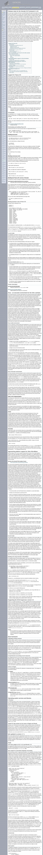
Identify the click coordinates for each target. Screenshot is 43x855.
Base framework (12, 62)
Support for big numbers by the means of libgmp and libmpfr (20, 67)
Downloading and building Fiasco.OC (16, 45)
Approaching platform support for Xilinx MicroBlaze (19, 58)
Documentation (4, 10)
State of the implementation (15, 55)
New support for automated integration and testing (18, 71)
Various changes (12, 65)
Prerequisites (11, 44)
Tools (10, 69)
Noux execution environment (14, 54)
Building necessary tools (14, 47)
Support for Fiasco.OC (13, 43)
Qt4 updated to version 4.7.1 (14, 68)
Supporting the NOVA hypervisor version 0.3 (17, 61)
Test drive (12, 57)
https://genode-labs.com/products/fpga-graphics (19, 457)
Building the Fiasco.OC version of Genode (17, 48)
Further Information (12, 51)
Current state (11, 50)
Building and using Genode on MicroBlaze (17, 60)
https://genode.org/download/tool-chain (15, 123)
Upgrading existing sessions (14, 63)
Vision (11, 56)
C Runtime (11, 66)
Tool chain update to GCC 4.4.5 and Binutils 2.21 (18, 70)
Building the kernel (13, 46)
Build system (11, 72)
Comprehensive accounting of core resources (17, 64)
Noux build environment (13, 53)
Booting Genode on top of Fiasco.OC (16, 49)
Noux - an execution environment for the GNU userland (19, 52)
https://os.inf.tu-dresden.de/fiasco (14, 287)
